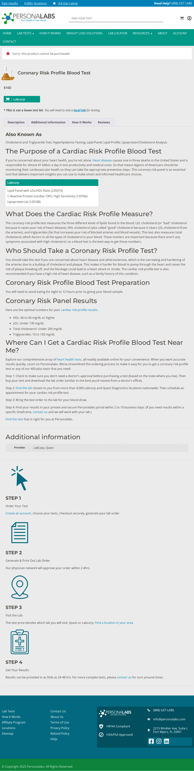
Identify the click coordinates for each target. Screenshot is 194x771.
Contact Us (58, 711)
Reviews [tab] (104, 122)
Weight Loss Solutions (85, 33)
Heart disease (102, 160)
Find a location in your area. (114, 623)
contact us (40, 412)
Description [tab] (16, 122)
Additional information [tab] (48, 122)
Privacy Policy (59, 728)
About (162, 33)
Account (180, 33)
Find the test (14, 419)
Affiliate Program (14, 722)
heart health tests (69, 359)
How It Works (50, 33)
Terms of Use (59, 722)
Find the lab (24, 388)
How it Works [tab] (82, 122)
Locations (8, 728)
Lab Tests (25, 33)
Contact (9, 42)
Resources (142, 33)
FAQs (53, 739)
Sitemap (7, 733)
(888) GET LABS (181, 3)
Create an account (18, 513)
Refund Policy (59, 733)
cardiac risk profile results (79, 310)
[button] (182, 18)
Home (7, 33)
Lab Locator (117, 33)
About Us (56, 717)
